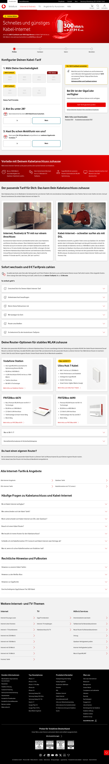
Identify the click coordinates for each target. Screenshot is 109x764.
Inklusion (85, 693)
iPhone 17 (31, 679)
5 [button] (41, 36)
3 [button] (16, 137)
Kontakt (69, 1)
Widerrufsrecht (5, 707)
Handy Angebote (61, 681)
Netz (76, 1)
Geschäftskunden (24, 1)
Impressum (85, 759)
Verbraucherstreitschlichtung (9, 692)
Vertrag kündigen (55, 759)
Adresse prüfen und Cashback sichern (84, 81)
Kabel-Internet (60, 696)
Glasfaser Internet (61, 693)
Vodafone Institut (88, 714)
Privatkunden (12, 1)
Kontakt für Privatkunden (8, 698)
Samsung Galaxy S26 (34, 693)
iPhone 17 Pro (33, 681)
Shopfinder (61, 1)
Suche (58, 711)
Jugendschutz (63, 759)
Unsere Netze (87, 687)
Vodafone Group (87, 716)
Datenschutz (47, 759)
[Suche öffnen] (97, 6)
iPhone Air (31, 687)
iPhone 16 (31, 690)
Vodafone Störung (6, 687)
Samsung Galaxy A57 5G (35, 699)
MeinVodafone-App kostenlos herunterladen (9, 680)
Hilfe (69, 6)
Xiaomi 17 (31, 702)
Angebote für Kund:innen (54, 6)
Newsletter (4, 684)
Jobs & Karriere (87, 705)
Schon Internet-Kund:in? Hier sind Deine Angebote (83, 110)
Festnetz (58, 687)
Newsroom (86, 681)
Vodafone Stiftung (88, 711)
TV (39, 6)
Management (87, 684)
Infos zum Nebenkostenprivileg (65, 702)
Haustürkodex (5, 695)
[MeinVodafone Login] (104, 6)
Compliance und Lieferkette (91, 690)
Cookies (41, 759)
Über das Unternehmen (90, 679)
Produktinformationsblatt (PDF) (83, 119)
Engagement (87, 702)
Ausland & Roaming (7, 690)
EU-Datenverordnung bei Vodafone (66, 708)
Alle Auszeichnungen (54, 736)
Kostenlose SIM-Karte (62, 684)
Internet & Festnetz (28, 6)
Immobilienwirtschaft (62, 699)
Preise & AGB (26, 759)
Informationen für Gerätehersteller (66, 705)
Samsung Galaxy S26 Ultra (36, 696)
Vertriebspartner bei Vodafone (91, 708)
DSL (57, 690)
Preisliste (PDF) (69, 119)
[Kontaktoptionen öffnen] (106, 752)
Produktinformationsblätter (75, 759)
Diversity (85, 696)
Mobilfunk (13, 6)
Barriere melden (6, 704)
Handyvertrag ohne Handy (63, 679)
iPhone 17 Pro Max (34, 684)
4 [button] (79, 78)
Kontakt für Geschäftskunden (9, 701)
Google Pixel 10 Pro (34, 708)
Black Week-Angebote (35, 711)
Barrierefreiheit (93, 759)
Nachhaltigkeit (87, 699)
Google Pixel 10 (33, 705)
